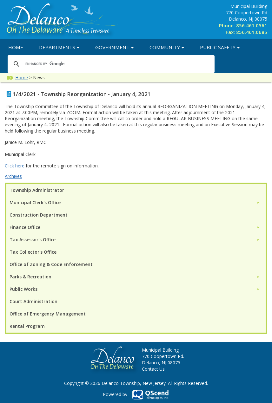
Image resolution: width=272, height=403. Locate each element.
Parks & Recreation (30, 277)
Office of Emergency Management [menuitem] (48, 314)
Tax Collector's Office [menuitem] (33, 252)
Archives (13, 176)
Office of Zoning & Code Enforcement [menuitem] (51, 264)
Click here (14, 166)
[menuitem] (134, 202)
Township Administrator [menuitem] (37, 190)
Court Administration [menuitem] (33, 301)
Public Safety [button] (220, 47)
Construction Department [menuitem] (39, 215)
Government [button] (114, 47)
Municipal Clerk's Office (35, 202)
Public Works (23, 289)
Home (15, 47)
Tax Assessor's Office (33, 240)
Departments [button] (59, 47)
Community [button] (166, 47)
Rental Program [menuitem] (27, 326)
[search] (110, 64)
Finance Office (25, 227)
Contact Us (153, 369)
